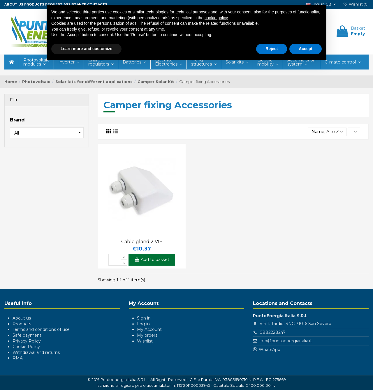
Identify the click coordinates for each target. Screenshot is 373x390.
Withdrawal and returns (36, 352)
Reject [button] (271, 48)
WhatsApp (269, 349)
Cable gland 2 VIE (142, 241)
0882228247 (273, 332)
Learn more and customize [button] (86, 48)
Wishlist (145, 341)
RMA (18, 358)
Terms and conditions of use (41, 329)
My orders (147, 335)
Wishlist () (356, 4)
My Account (149, 329)
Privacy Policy (27, 341)
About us (13, 4)
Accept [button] (305, 48)
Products (34, 4)
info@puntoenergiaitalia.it (286, 340)
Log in (143, 324)
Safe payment (27, 335)
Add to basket (151, 259)
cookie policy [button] (216, 17)
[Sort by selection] (327, 132)
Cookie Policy (26, 346)
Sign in (144, 318)
